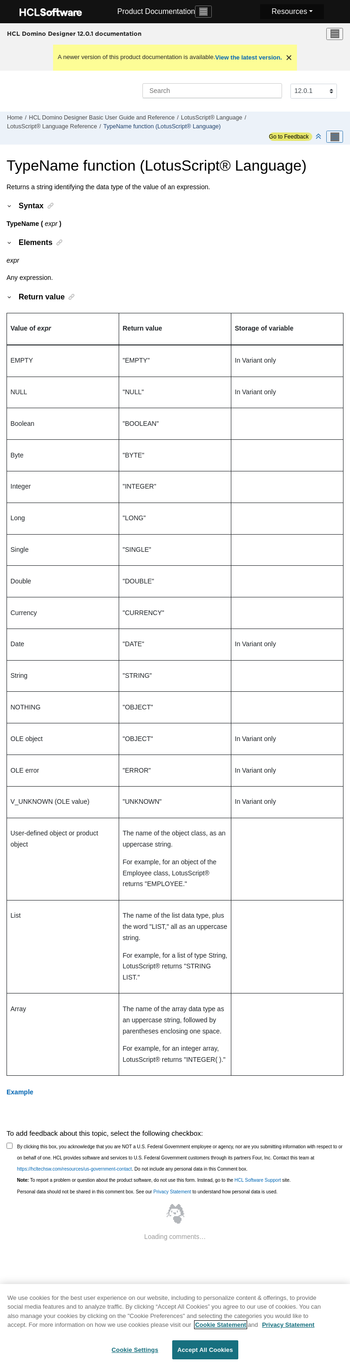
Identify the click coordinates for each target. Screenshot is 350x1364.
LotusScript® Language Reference (52, 126)
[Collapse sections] (319, 137)
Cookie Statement (220, 1328)
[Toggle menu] (334, 34)
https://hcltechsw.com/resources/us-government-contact (74, 1169)
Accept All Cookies (205, 1354)
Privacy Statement (172, 1191)
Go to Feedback (289, 136)
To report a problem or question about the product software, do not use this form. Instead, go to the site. (154, 1180)
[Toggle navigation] (203, 12)
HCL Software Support (258, 1180)
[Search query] (212, 90)
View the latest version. (248, 57)
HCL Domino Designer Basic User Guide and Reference (102, 117)
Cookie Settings (135, 1354)
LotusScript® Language (211, 117)
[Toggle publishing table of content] (334, 137)
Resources (289, 11)
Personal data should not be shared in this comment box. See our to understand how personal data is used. (147, 1191)
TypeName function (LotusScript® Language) (162, 126)
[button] (9, 205)
